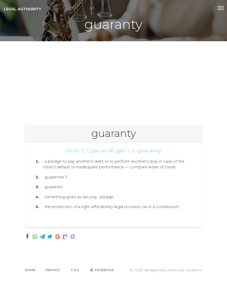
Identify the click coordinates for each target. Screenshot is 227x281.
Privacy (53, 270)
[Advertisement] (113, 80)
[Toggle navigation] (221, 8)
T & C (75, 270)
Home (30, 270)
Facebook (101, 270)
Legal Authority (22, 9)
